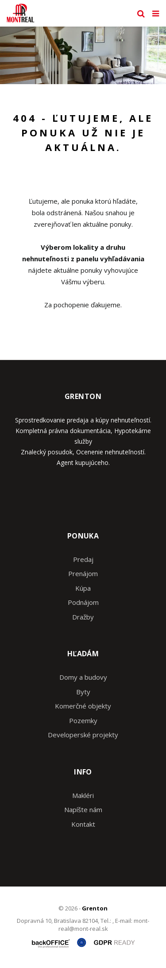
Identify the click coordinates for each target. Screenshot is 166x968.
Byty (83, 691)
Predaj (83, 559)
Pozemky (83, 720)
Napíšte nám (83, 809)
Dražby (83, 616)
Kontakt (83, 824)
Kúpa (83, 588)
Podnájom (83, 602)
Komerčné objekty (83, 705)
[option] (83, 55)
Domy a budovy (83, 677)
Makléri (83, 795)
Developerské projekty (83, 734)
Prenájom (83, 573)
